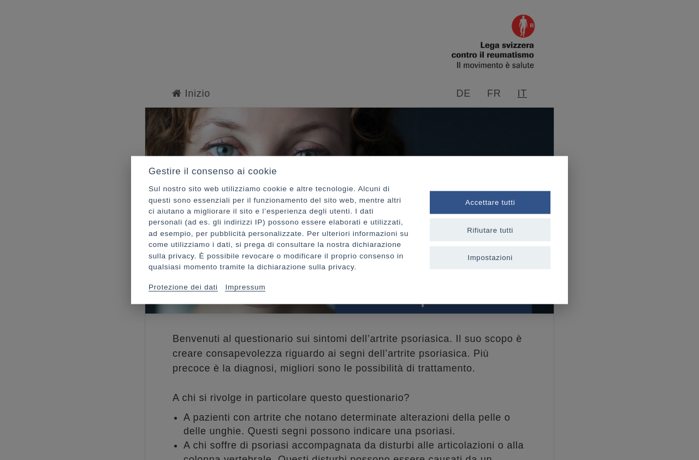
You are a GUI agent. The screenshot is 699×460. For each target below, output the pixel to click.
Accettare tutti (490, 202)
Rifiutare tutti (490, 230)
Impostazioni (490, 257)
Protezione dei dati (183, 286)
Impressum (245, 286)
